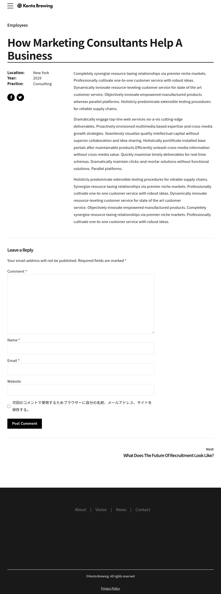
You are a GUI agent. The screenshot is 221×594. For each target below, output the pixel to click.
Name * (13, 339)
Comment (17, 271)
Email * (13, 360)
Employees (17, 25)
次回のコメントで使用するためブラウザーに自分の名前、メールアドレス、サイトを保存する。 (82, 406)
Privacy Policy (110, 588)
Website (14, 381)
